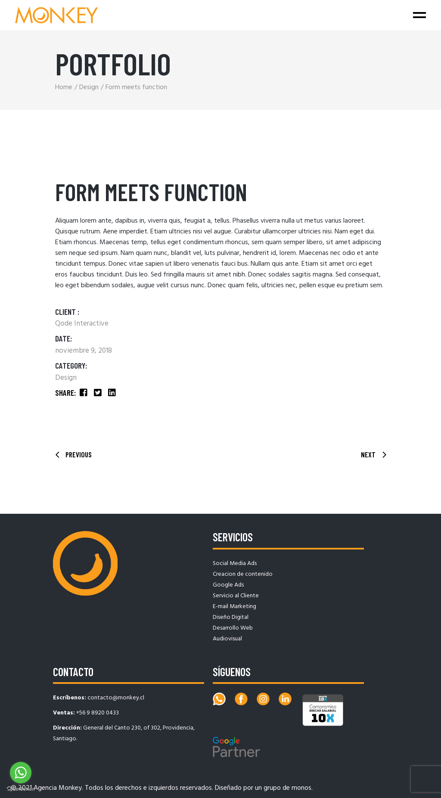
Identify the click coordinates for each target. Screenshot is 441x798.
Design (66, 378)
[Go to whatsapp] (20, 772)
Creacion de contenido (243, 574)
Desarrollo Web (233, 628)
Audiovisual (227, 639)
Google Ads (228, 585)
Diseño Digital (230, 617)
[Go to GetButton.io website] (20, 789)
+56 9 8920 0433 (97, 713)
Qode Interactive (82, 323)
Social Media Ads (235, 563)
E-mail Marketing (234, 607)
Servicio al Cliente (236, 596)
